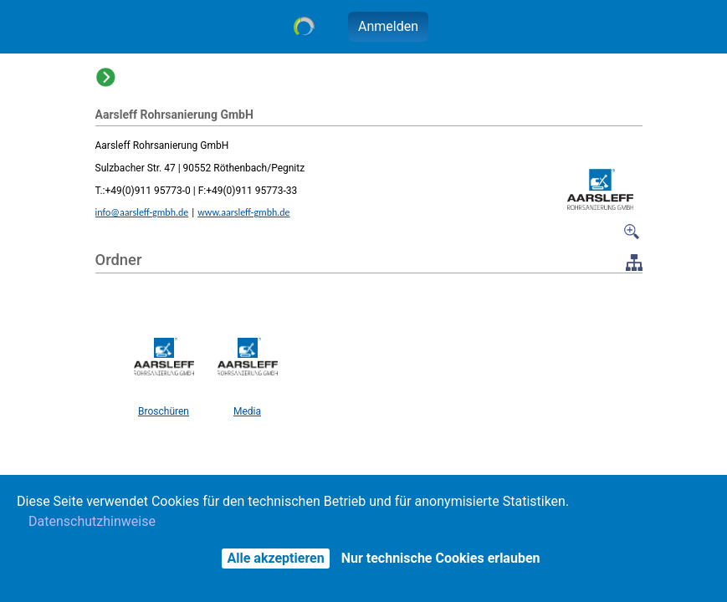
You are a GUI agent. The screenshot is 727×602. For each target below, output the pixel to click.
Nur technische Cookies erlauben (440, 558)
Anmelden (388, 26)
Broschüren (163, 411)
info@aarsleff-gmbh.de (142, 212)
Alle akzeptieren (275, 558)
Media (247, 411)
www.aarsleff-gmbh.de (243, 212)
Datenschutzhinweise (92, 521)
